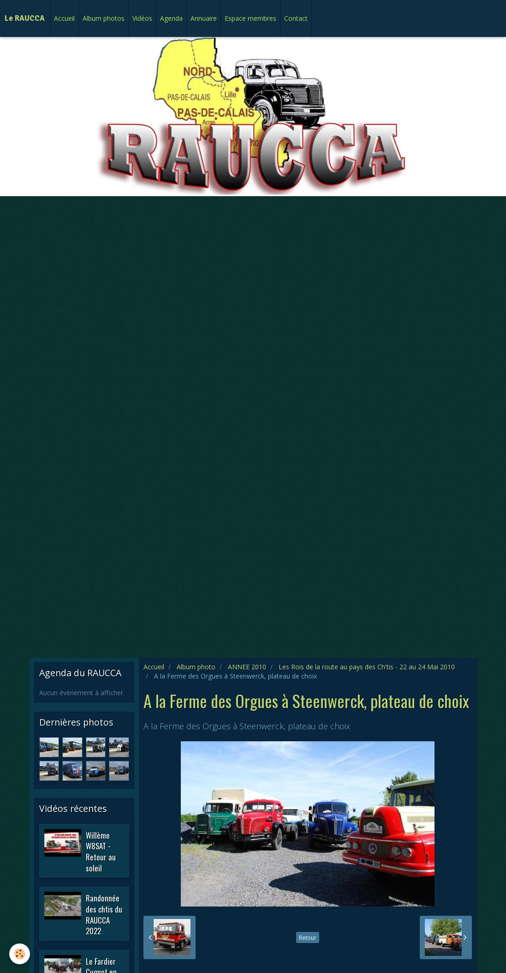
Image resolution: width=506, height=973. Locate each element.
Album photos (104, 18)
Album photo (196, 666)
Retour (307, 937)
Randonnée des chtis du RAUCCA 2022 (104, 914)
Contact (296, 18)
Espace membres (250, 18)
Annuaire (203, 18)
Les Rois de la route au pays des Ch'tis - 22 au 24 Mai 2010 (367, 666)
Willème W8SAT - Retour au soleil (101, 851)
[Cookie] (19, 953)
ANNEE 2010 (247, 666)
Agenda (171, 18)
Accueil (64, 18)
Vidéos (142, 18)
